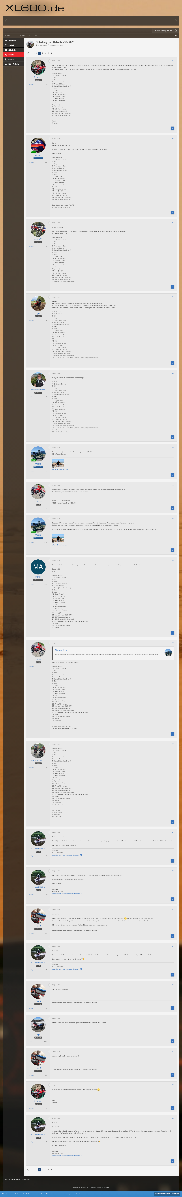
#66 (173, 447)
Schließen (175, 1194)
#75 (173, 946)
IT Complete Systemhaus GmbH (98, 1188)
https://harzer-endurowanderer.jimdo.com (66, 855)
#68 (173, 518)
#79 (173, 1085)
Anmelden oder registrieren (163, 31)
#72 (173, 832)
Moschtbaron (42, 45)
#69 (173, 560)
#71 (173, 744)
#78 (173, 1052)
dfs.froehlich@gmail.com (60, 470)
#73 (173, 871)
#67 (173, 485)
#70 (173, 643)
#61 (173, 61)
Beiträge (31, 84)
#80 (173, 1118)
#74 (173, 909)
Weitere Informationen (162, 1194)
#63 (173, 223)
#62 (173, 139)
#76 (173, 985)
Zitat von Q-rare (62, 650)
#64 (173, 297)
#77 (173, 1018)
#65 (173, 373)
